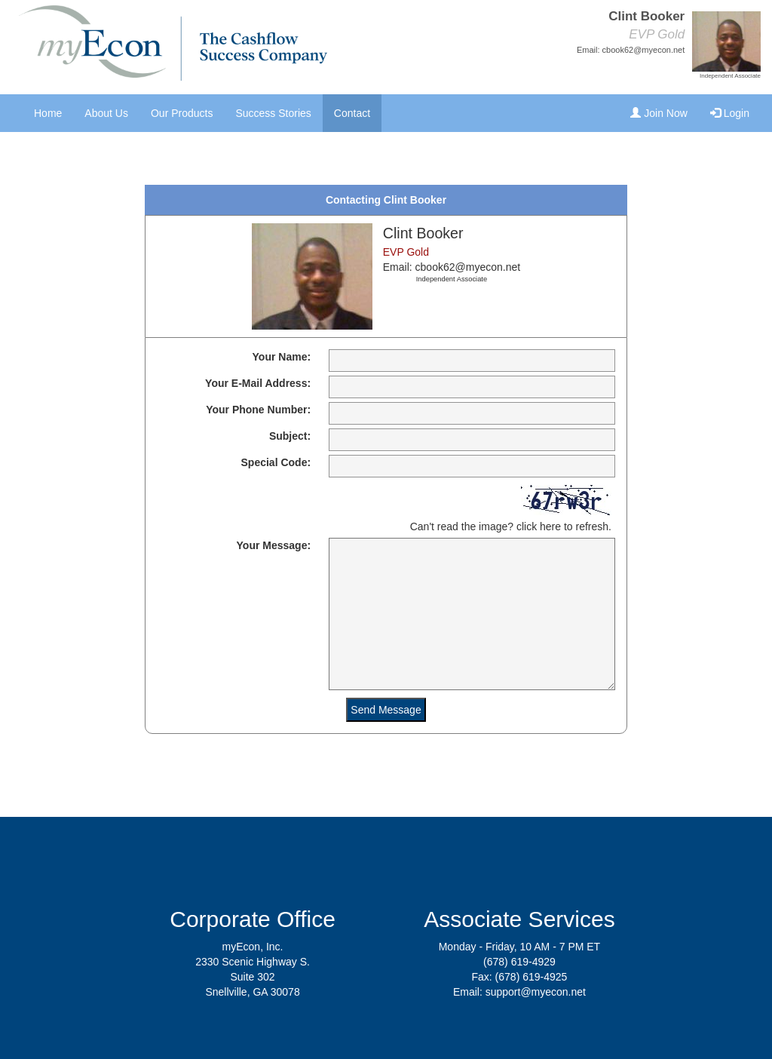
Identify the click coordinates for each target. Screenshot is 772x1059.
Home (48, 113)
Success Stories (273, 113)
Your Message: (274, 545)
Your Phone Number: (258, 410)
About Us (106, 113)
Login (729, 113)
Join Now (658, 113)
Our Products (182, 113)
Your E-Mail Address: (258, 383)
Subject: (290, 436)
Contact (352, 113)
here (550, 526)
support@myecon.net (536, 992)
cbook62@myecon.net (643, 49)
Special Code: (276, 462)
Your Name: (282, 357)
